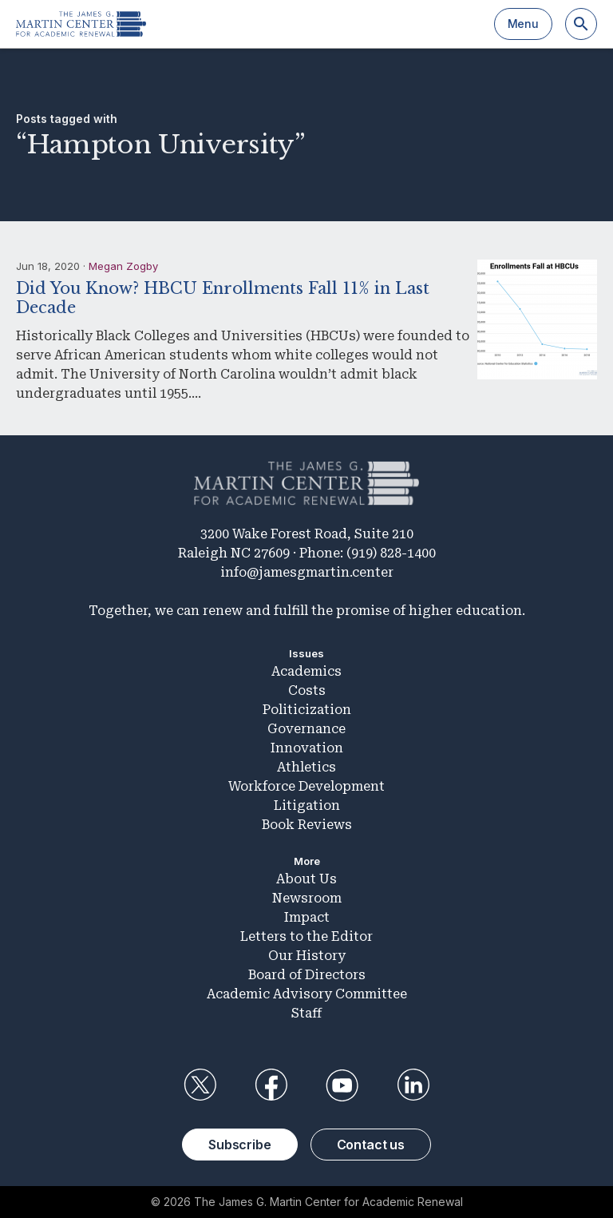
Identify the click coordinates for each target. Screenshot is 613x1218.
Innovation (307, 748)
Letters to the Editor (306, 936)
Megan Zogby (123, 266)
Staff (306, 1013)
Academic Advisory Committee (307, 994)
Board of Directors (307, 974)
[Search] (581, 24)
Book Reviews (307, 824)
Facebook (270, 1085)
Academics (306, 671)
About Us (306, 879)
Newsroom (307, 898)
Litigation (307, 805)
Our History (307, 955)
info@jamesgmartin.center (307, 572)
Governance (306, 728)
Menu (523, 23)
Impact (307, 917)
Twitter (199, 1085)
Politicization (307, 709)
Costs (307, 690)
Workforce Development (306, 786)
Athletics (306, 767)
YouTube (342, 1085)
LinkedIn (413, 1085)
